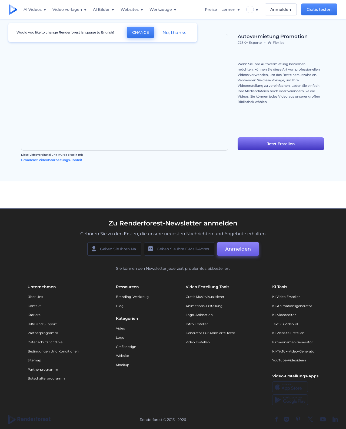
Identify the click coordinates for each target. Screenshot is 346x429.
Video (120, 328)
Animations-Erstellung (204, 306)
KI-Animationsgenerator (292, 306)
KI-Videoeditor (284, 315)
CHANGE (140, 32)
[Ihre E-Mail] (179, 249)
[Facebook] (276, 420)
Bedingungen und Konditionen (53, 351)
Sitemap (34, 360)
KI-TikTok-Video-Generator (294, 351)
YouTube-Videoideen (289, 360)
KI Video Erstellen (286, 297)
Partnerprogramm (43, 333)
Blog (120, 306)
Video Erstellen (198, 342)
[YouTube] (323, 420)
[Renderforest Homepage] (13, 9)
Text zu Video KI (285, 324)
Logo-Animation (199, 315)
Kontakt (34, 306)
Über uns (35, 297)
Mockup (122, 365)
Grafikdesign (126, 347)
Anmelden (280, 9)
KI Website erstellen (288, 333)
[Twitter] (310, 420)
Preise (211, 9)
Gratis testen (319, 9)
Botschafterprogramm (46, 378)
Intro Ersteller (197, 324)
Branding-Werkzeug (132, 297)
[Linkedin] (335, 420)
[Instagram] (286, 420)
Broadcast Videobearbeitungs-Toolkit (51, 160)
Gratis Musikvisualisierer (205, 297)
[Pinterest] (298, 420)
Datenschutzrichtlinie (45, 342)
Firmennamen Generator (292, 342)
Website (122, 356)
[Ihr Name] (114, 249)
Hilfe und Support (42, 324)
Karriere (34, 315)
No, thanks (174, 32)
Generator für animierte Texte (210, 333)
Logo (120, 337)
